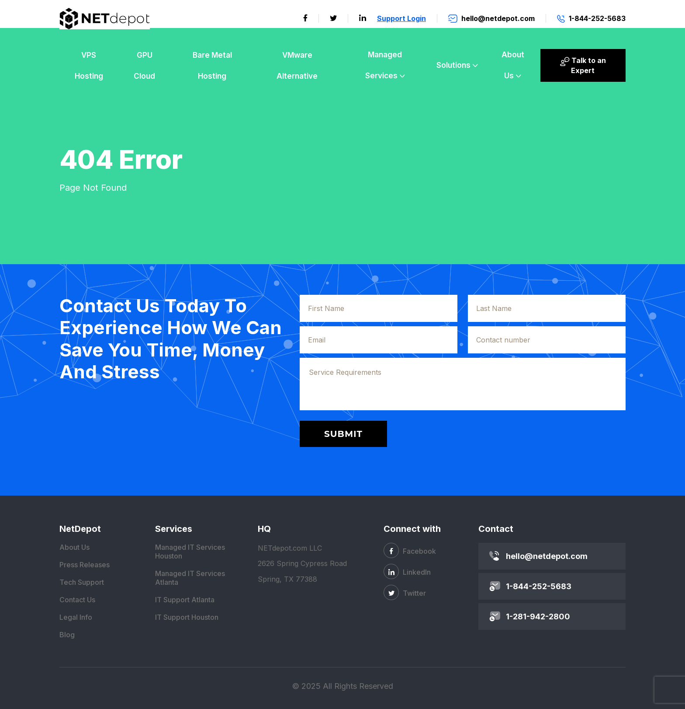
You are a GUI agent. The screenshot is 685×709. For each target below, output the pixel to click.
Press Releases (84, 564)
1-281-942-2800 (538, 616)
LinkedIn (407, 571)
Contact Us (77, 599)
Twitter (405, 592)
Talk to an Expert (583, 65)
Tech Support (81, 582)
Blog (67, 634)
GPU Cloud (144, 65)
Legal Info (75, 617)
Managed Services (383, 65)
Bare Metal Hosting (212, 65)
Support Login (401, 18)
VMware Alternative (297, 65)
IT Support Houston (186, 617)
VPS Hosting (89, 65)
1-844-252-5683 (538, 586)
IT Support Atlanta (184, 599)
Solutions (453, 65)
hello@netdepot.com (547, 556)
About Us (513, 65)
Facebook (410, 550)
